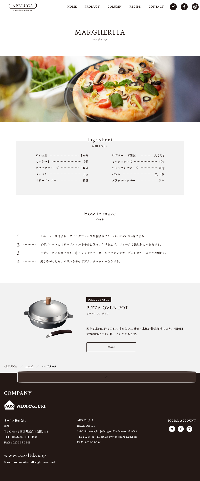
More (111, 347)
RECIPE (135, 7)
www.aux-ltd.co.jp (25, 455)
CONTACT (156, 7)
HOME (72, 7)
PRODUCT (92, 7)
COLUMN (114, 7)
